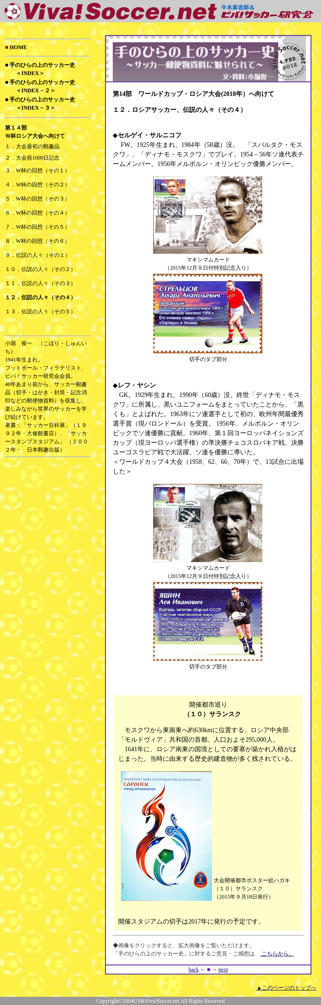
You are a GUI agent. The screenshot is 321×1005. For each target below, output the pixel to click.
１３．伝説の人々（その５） (40, 311)
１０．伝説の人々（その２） (40, 269)
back (194, 969)
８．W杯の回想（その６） (37, 241)
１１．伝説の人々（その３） (40, 283)
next (223, 969)
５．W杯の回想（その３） (37, 199)
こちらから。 (277, 953)
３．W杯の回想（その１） (37, 170)
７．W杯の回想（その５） (37, 227)
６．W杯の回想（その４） (37, 213)
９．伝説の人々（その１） (37, 255)
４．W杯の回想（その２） (37, 184)
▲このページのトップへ (286, 988)
